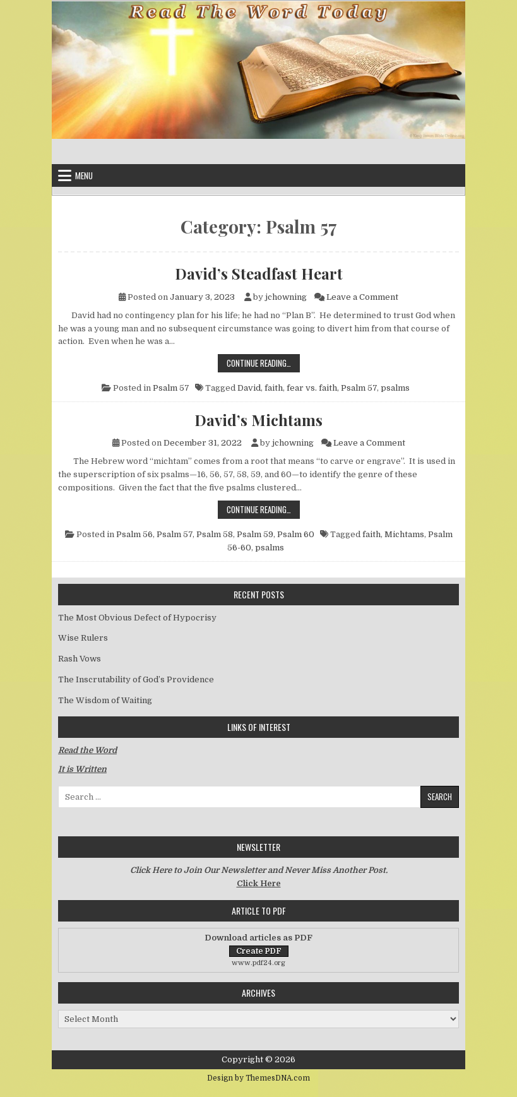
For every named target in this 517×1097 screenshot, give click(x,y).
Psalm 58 (214, 534)
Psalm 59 (255, 534)
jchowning (286, 297)
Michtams (404, 534)
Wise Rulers (83, 638)
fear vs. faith (312, 388)
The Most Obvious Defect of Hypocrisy (137, 617)
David (249, 388)
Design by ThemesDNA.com (258, 1078)
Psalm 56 (134, 534)
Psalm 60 (295, 534)
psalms (395, 388)
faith (273, 388)
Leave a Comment (362, 297)
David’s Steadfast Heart (259, 273)
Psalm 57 (171, 388)
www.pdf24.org (258, 963)
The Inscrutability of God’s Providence (136, 679)
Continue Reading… (263, 362)
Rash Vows (79, 658)
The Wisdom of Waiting (105, 700)
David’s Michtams (258, 420)
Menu (84, 175)
